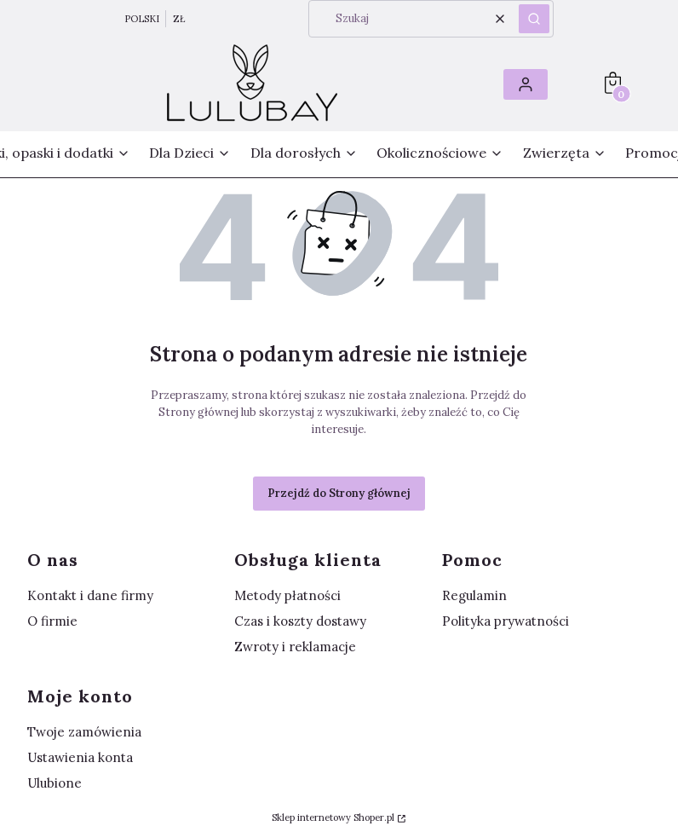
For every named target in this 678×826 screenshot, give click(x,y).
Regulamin (474, 595)
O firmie (52, 621)
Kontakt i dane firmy (90, 595)
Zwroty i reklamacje (295, 646)
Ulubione (54, 783)
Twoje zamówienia (84, 732)
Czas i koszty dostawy (300, 621)
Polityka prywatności (505, 621)
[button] (534, 18)
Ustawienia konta (80, 757)
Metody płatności (287, 595)
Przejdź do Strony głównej (339, 493)
